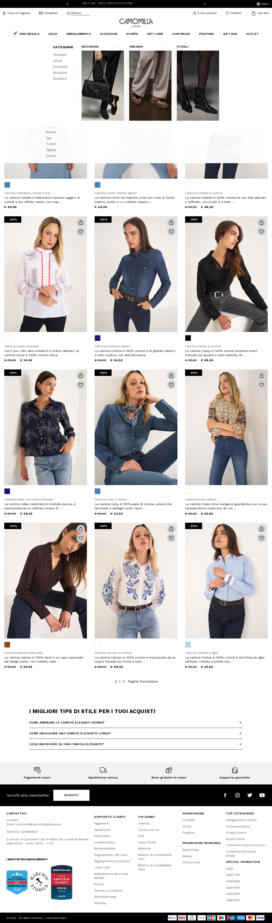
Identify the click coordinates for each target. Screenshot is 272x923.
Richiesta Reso (105, 848)
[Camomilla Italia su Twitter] (249, 795)
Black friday (191, 849)
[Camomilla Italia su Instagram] (237, 795)
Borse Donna (235, 839)
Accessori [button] (108, 33)
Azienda (143, 823)
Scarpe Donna (236, 832)
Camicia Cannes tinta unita (23, 652)
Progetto (189, 832)
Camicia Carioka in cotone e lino (27, 193)
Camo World (147, 842)
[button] (263, 4)
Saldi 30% (233, 900)
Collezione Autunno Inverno (245, 845)
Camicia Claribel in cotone (204, 193)
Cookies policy (104, 842)
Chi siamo (146, 816)
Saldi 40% (233, 893)
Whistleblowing (105, 896)
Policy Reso (102, 836)
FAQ (141, 836)
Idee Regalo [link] (27, 33)
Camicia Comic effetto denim (116, 193)
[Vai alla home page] (136, 22)
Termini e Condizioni (108, 890)
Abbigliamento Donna (241, 820)
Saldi (229, 868)
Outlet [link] (252, 33)
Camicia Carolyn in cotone (113, 652)
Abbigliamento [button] (78, 33)
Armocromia (191, 862)
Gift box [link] (230, 33)
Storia (187, 826)
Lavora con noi (148, 829)
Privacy (99, 884)
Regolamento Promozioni (112, 861)
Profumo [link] (206, 33)
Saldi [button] (52, 33)
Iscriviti (71, 795)
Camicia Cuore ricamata (21, 346)
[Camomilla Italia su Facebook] (225, 795)
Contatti (188, 820)
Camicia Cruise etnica (200, 499)
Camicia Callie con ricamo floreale (28, 499)
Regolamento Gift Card (110, 854)
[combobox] (80, 13)
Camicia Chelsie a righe (201, 652)
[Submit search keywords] (68, 13)
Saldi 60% (233, 881)
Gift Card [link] (155, 33)
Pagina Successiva (143, 681)
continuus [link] (181, 33)
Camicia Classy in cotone (203, 346)
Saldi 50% (233, 887)
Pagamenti (101, 823)
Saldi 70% (233, 874)
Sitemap (100, 903)
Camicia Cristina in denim (112, 346)
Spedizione (102, 829)
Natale (187, 856)
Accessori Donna (238, 826)
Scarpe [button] (132, 33)
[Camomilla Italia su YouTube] (262, 795)
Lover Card (102, 867)
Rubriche (144, 848)
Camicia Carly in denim (111, 499)
